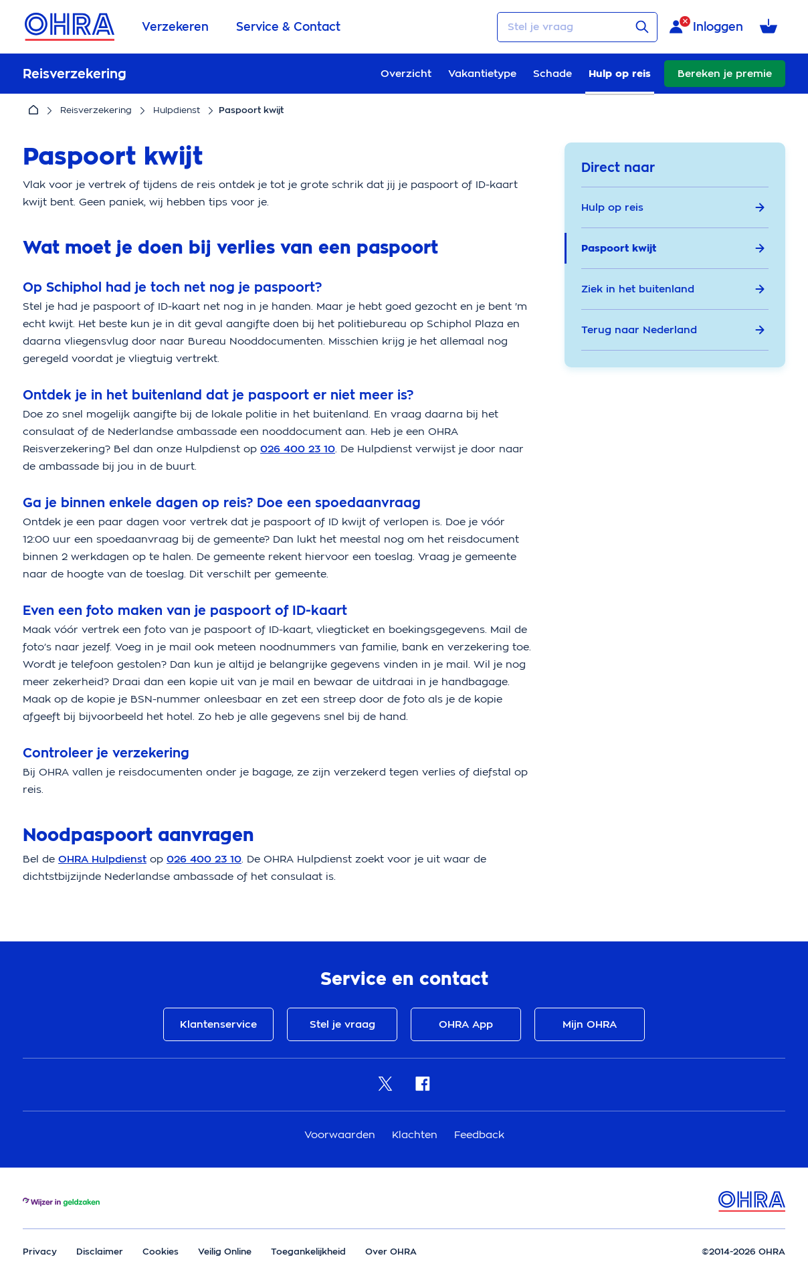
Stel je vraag (342, 1024)
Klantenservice (218, 1024)
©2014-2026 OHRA (743, 1251)
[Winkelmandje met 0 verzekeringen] (770, 27)
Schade (552, 73)
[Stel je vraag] (577, 27)
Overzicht (406, 73)
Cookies (160, 1251)
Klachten (416, 1134)
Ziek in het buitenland (673, 289)
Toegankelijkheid (308, 1251)
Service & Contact (288, 26)
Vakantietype (482, 73)
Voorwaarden (341, 1134)
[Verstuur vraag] (642, 27)
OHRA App (466, 1024)
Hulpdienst (176, 110)
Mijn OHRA (590, 1024)
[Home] (33, 110)
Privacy (40, 1251)
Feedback (479, 1134)
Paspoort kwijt (673, 248)
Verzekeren (175, 26)
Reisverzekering (96, 110)
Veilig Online (224, 1251)
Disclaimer (99, 1251)
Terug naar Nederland (673, 330)
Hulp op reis (620, 73)
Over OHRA (391, 1251)
